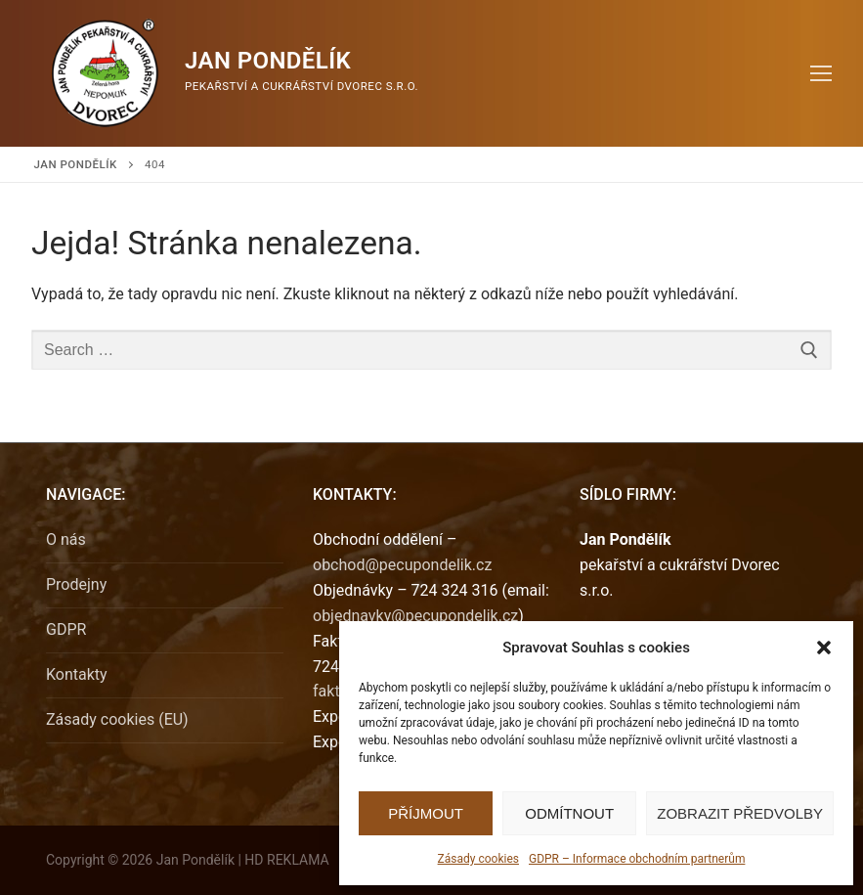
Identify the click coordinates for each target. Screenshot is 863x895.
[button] (824, 647)
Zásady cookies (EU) (117, 719)
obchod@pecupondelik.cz (402, 565)
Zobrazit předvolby (740, 813)
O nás (66, 539)
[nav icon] (821, 73)
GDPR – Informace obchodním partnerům (637, 859)
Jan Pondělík (268, 60)
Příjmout (425, 813)
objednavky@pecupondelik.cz (415, 615)
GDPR (66, 629)
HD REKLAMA (286, 860)
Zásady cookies (478, 859)
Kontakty (77, 674)
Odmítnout (569, 813)
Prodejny (76, 584)
